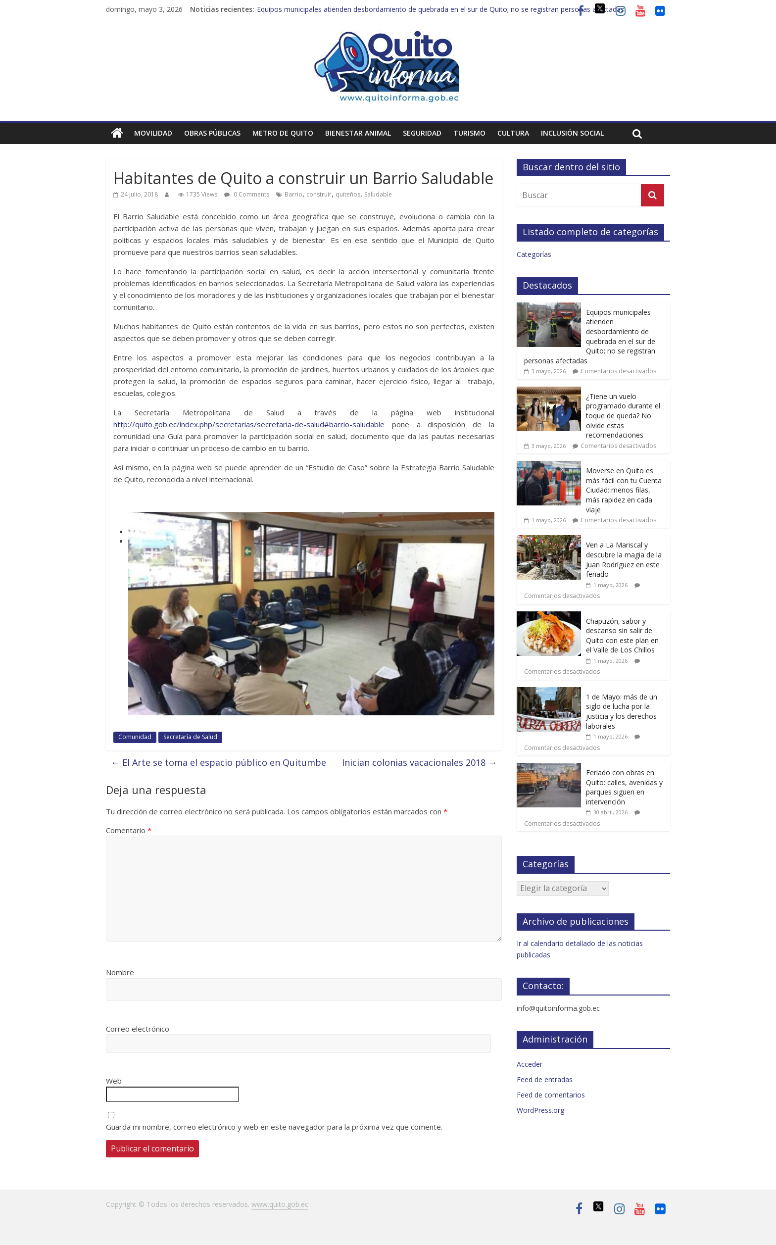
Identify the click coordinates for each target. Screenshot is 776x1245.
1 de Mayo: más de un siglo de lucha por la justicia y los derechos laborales (621, 711)
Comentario (128, 830)
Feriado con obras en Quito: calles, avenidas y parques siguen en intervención (624, 787)
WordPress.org (540, 1110)
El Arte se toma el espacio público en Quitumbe (218, 762)
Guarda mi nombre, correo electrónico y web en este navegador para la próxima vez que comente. (274, 1127)
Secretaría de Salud (190, 737)
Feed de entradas (545, 1079)
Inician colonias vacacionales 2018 (419, 762)
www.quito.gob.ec (279, 1204)
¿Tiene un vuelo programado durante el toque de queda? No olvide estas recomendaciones (623, 416)
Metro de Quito (282, 133)
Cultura (513, 133)
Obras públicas (212, 133)
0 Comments (246, 194)
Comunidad (134, 737)
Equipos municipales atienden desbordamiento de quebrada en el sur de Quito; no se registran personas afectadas (440, 9)
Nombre (120, 972)
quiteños (348, 194)
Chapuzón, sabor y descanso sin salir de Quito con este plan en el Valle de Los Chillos (622, 635)
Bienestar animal (358, 133)
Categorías (534, 254)
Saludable (378, 194)
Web (114, 1081)
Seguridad (422, 133)
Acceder (529, 1064)
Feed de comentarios (551, 1094)
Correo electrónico (137, 1029)
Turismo (469, 133)
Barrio (293, 194)
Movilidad (153, 133)
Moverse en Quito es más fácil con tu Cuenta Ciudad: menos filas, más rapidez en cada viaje (624, 490)
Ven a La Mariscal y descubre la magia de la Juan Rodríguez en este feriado (624, 559)
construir (319, 194)
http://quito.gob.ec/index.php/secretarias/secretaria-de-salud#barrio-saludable (252, 424)
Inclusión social (572, 133)
